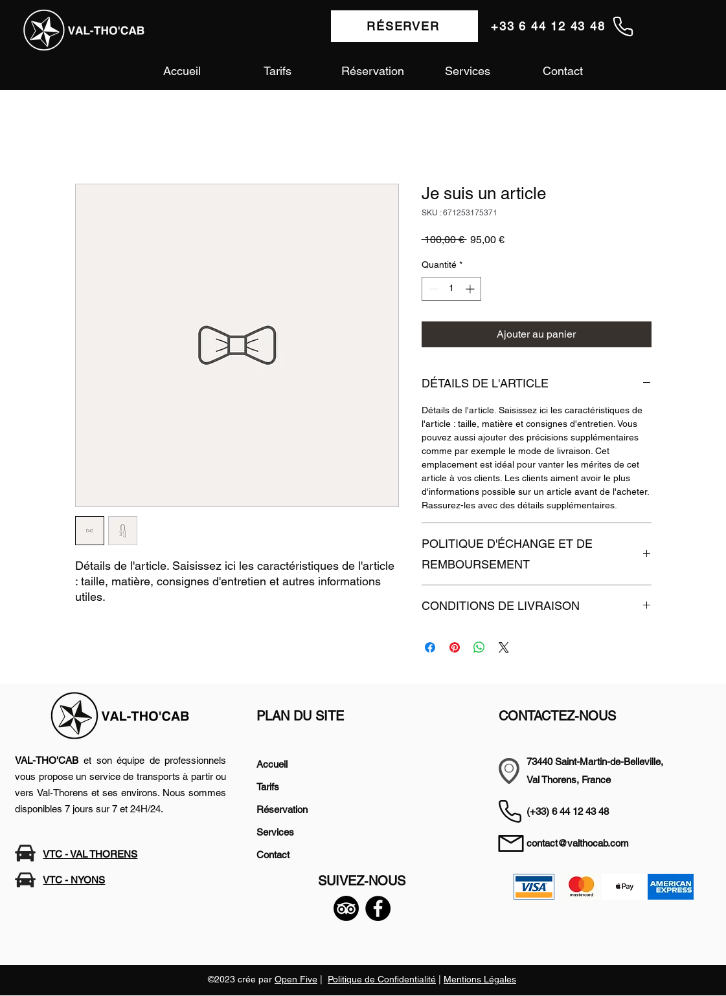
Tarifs (267, 786)
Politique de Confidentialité (382, 979)
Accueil (272, 764)
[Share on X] (504, 647)
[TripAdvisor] (346, 908)
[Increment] (471, 288)
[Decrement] (432, 288)
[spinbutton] (451, 288)
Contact (272, 854)
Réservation (282, 809)
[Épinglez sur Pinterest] (454, 647)
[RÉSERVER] (404, 26)
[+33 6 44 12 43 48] (563, 26)
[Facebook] (378, 908)
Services (275, 832)
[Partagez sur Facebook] (430, 647)
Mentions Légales (480, 979)
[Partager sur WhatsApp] (479, 647)
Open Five (296, 979)
